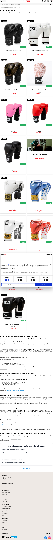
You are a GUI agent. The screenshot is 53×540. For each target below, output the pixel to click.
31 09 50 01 (4, 482)
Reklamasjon (4, 499)
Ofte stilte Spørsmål (6, 508)
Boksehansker (5, 520)
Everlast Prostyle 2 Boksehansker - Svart (13, 167)
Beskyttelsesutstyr (5, 524)
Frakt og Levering (5, 497)
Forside (1, 7)
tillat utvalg (26, 284)
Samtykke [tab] (7, 257)
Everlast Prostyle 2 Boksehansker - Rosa (13, 128)
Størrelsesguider (5, 509)
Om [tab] (46, 257)
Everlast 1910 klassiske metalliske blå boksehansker (40, 207)
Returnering (4, 501)
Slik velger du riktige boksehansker (39, 154)
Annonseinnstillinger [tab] (33, 257)
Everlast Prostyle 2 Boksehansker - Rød (39, 128)
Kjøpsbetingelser (5, 495)
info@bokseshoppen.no (7, 483)
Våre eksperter (5, 513)
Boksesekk (4, 522)
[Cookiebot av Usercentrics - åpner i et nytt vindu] (46, 254)
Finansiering (4, 494)
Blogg (3, 515)
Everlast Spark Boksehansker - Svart (13, 50)
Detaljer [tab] (20, 257)
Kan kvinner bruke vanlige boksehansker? (10, 455)
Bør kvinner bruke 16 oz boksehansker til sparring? (12, 459)
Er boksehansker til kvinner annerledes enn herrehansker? (13, 449)
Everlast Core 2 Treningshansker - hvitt (40, 50)
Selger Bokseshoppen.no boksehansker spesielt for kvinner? (14, 462)
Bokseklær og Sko (6, 525)
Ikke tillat (9, 284)
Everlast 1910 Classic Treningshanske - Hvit (13, 207)
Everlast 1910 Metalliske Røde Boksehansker (39, 246)
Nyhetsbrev (4, 511)
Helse (3, 527)
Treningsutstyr (5, 529)
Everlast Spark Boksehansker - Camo (13, 89)
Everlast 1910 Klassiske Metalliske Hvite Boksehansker (13, 246)
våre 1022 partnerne (8, 264)
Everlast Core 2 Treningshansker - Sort (13, 324)
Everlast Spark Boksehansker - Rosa (39, 89)
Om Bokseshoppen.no (6, 506)
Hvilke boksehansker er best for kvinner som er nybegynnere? (14, 452)
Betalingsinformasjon (6, 492)
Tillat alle (43, 284)
